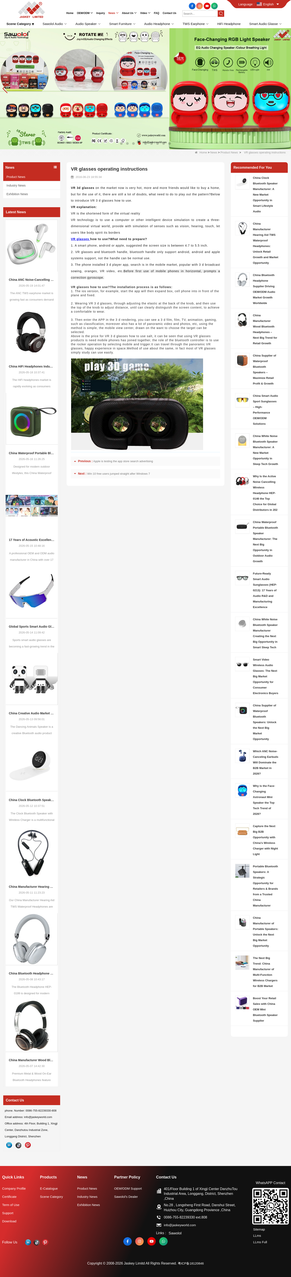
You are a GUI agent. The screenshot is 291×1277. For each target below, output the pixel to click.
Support (8, 1213)
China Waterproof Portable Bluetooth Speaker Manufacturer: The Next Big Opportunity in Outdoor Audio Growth (265, 541)
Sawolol (176, 1233)
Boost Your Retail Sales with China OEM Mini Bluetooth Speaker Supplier (265, 1009)
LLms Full (259, 1240)
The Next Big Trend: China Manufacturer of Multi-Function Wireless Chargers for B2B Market (265, 972)
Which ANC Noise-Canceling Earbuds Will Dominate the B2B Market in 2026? (265, 762)
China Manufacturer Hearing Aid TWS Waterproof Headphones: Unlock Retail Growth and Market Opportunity (32, 886)
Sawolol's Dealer (128, 1196)
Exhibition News (17, 194)
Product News (229, 152)
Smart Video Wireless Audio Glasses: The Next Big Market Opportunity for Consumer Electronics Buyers (265, 676)
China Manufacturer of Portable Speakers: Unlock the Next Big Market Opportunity (265, 931)
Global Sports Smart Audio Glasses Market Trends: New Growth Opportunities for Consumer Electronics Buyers (32, 626)
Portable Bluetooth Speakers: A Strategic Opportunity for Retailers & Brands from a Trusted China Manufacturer (265, 886)
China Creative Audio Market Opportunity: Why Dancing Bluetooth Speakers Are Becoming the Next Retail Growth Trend (32, 713)
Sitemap (258, 1229)
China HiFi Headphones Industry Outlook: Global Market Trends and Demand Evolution (32, 366)
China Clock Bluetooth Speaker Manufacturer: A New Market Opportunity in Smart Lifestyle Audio (32, 800)
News (213, 152)
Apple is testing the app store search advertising (123, 461)
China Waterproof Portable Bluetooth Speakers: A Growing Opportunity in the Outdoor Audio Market (32, 453)
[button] (121, 143)
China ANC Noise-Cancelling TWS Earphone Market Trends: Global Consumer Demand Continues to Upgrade (32, 279)
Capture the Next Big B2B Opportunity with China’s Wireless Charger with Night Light (265, 840)
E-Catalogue (49, 1188)
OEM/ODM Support (130, 1188)
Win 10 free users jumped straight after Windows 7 (118, 473)
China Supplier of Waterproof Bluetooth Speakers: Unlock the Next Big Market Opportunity (264, 722)
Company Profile (15, 1188)
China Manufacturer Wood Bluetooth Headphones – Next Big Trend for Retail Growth (32, 1060)
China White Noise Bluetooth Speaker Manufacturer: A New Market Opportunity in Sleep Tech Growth (265, 450)
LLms (256, 1235)
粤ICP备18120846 (191, 1263)
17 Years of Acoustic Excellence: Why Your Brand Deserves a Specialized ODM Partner (32, 540)
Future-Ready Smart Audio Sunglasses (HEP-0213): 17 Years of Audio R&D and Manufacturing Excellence (265, 590)
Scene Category (52, 1196)
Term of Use (11, 1205)
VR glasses (80, 239)
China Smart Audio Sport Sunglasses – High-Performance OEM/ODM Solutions (265, 409)
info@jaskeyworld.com (182, 1225)
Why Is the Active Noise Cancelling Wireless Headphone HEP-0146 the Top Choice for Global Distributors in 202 (265, 493)
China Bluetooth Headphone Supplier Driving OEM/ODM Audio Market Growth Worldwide (32, 973)
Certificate (10, 1196)
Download (9, 1221)
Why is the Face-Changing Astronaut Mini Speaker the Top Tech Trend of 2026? (264, 799)
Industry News (16, 185)
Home (201, 152)
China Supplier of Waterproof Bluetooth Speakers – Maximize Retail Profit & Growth (264, 369)
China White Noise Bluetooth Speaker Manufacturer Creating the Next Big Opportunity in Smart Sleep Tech (265, 633)
